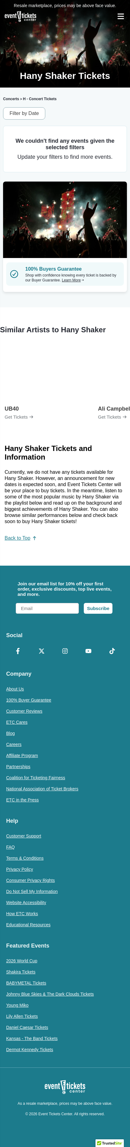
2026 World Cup (21, 960)
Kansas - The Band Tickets (32, 1038)
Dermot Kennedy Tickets (29, 1049)
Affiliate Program (22, 755)
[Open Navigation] (121, 16)
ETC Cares (16, 722)
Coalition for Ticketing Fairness (35, 777)
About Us (15, 688)
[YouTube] (88, 651)
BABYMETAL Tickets (26, 983)
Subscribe (98, 608)
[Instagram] (65, 651)
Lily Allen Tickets (22, 1016)
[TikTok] (112, 651)
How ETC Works (22, 913)
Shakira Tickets (20, 971)
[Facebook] (18, 651)
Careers (14, 744)
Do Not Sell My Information (32, 891)
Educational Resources (28, 924)
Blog (10, 733)
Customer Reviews (24, 711)
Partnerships (18, 766)
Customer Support (23, 836)
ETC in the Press (22, 799)
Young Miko (17, 1005)
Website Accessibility (26, 902)
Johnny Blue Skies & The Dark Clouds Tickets (50, 994)
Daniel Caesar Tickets (27, 1027)
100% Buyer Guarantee (28, 700)
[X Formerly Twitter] (41, 651)
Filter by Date (24, 113)
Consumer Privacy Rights (30, 880)
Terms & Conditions (24, 858)
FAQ (10, 847)
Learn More (73, 280)
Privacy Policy (19, 869)
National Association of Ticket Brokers (42, 788)
